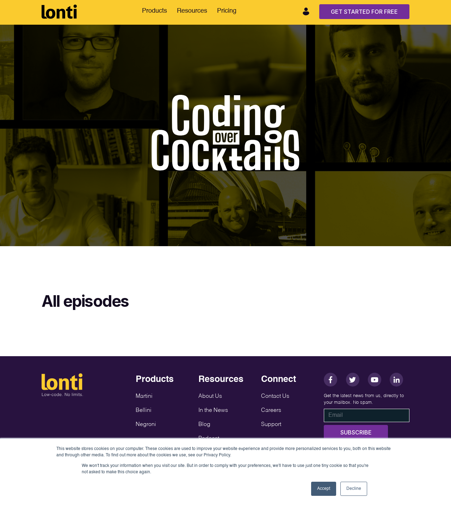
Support (271, 424)
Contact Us (275, 396)
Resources (192, 11)
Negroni (146, 424)
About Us (210, 396)
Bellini (144, 410)
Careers (271, 410)
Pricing (226, 11)
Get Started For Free (364, 11)
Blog (204, 424)
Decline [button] (353, 489)
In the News (213, 410)
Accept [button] (323, 489)
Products (154, 11)
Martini (144, 396)
